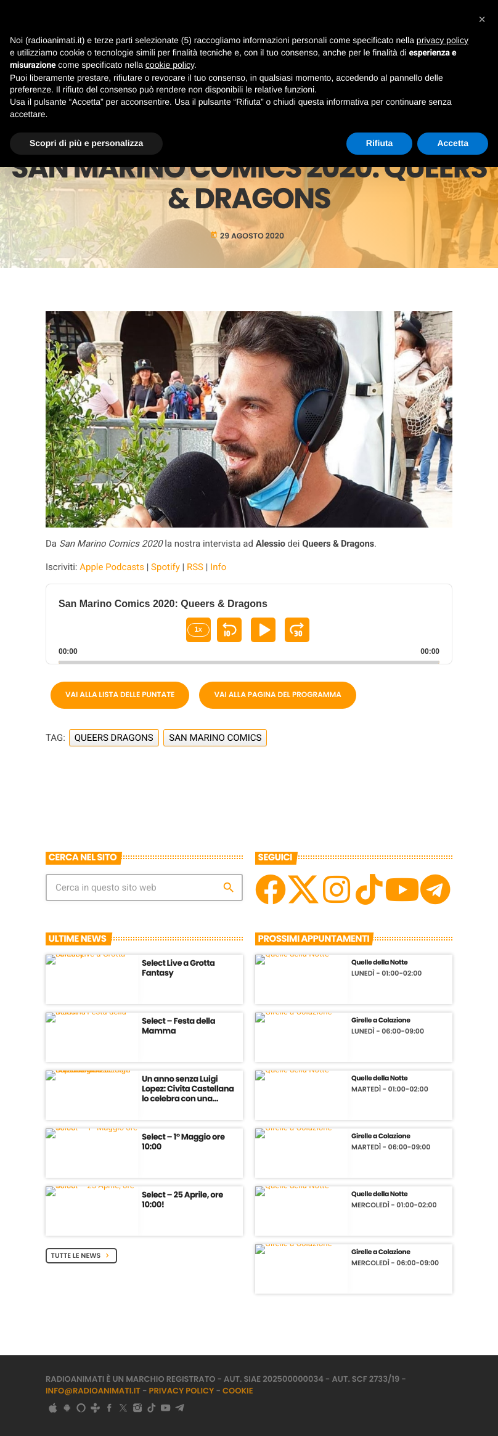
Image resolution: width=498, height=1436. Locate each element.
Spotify (165, 567)
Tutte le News (81, 1255)
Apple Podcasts (112, 567)
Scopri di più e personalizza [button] (86, 143)
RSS (195, 567)
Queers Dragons (114, 737)
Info (218, 567)
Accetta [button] (452, 143)
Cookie (237, 1391)
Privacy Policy (181, 1391)
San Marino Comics (215, 737)
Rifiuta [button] (379, 143)
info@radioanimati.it (93, 1391)
